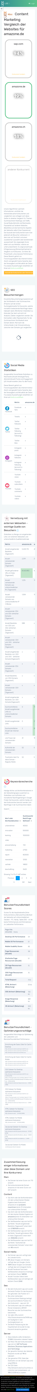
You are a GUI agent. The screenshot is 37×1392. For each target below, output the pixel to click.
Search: (17, 809)
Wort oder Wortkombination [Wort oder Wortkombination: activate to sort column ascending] (12, 819)
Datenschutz (10, 1389)
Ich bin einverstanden (22, 1389)
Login (32, 3)
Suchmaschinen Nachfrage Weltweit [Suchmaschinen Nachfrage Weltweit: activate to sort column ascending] (29, 818)
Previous (11, 878)
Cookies (12, 1377)
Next (29, 882)
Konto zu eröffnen (17, 268)
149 (23, 882)
